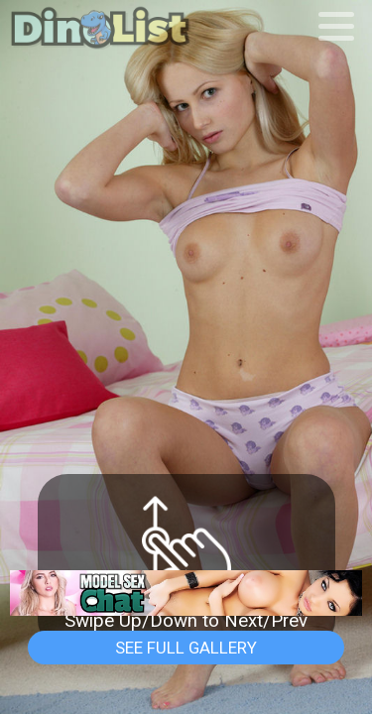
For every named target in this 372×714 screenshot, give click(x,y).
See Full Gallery (186, 647)
